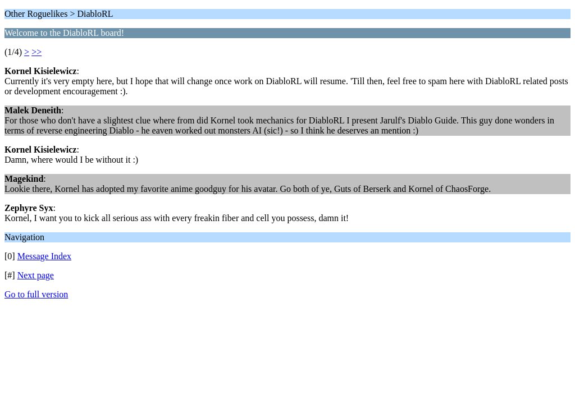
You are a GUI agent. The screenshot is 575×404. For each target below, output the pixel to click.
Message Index (44, 256)
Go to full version (36, 294)
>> (36, 52)
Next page (35, 275)
